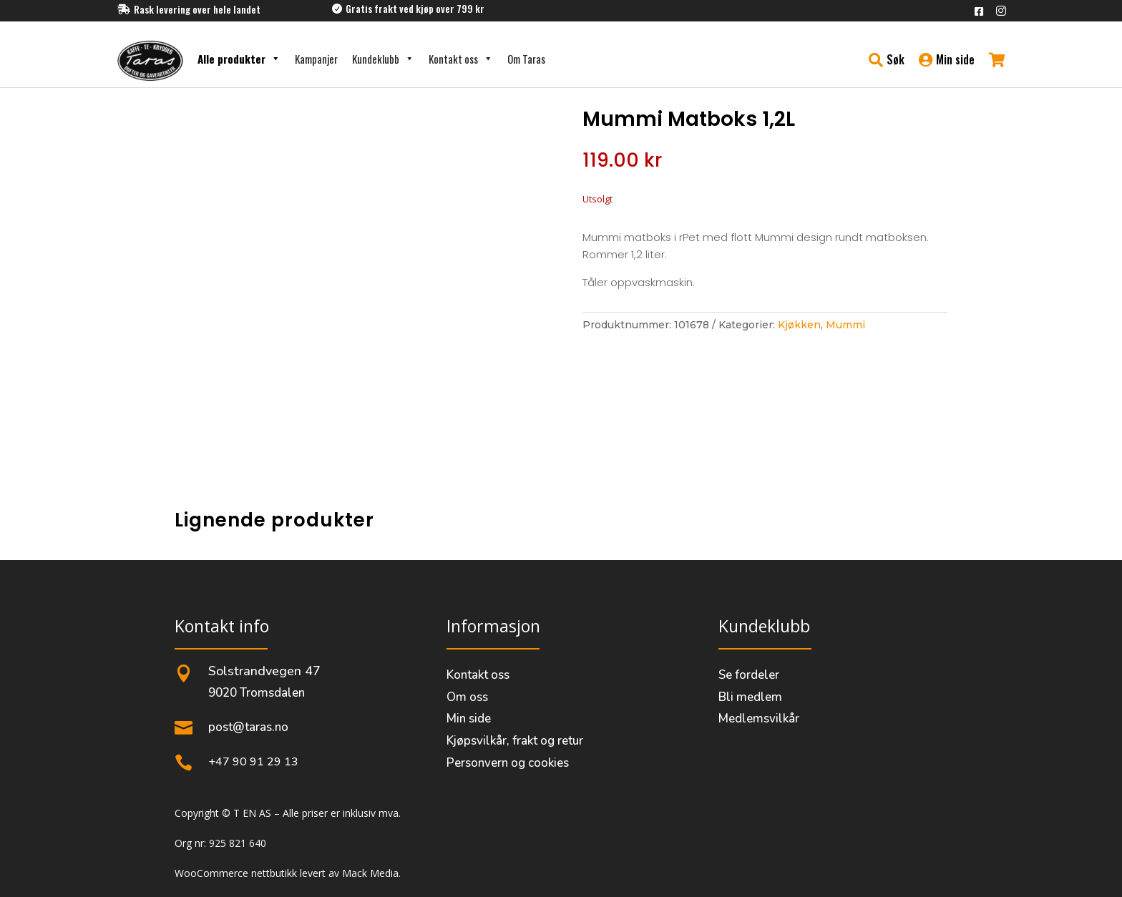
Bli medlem (750, 697)
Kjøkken (799, 324)
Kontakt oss (461, 58)
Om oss (467, 697)
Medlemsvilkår (758, 718)
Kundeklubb (383, 58)
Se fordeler (748, 675)
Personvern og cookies (508, 763)
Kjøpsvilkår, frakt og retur (515, 740)
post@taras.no (248, 727)
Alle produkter (238, 58)
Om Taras (526, 59)
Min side (469, 718)
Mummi (845, 324)
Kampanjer (316, 59)
